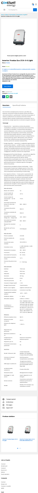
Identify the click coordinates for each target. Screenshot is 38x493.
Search (35, 9)
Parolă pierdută (5, 474)
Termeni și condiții (6, 486)
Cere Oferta (7, 86)
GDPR (2, 488)
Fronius (8, 62)
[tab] (7, 106)
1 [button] (17, 448)
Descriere (6, 105)
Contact (3, 464)
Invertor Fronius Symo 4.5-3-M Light (10, 440)
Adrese (3, 472)
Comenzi (3, 468)
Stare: (3, 66)
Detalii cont (4, 466)
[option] (10, 433)
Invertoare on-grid (13, 93)
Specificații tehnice (19, 105)
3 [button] (20, 448)
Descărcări (4, 470)
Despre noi (4, 484)
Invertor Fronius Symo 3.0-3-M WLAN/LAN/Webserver (27, 440)
